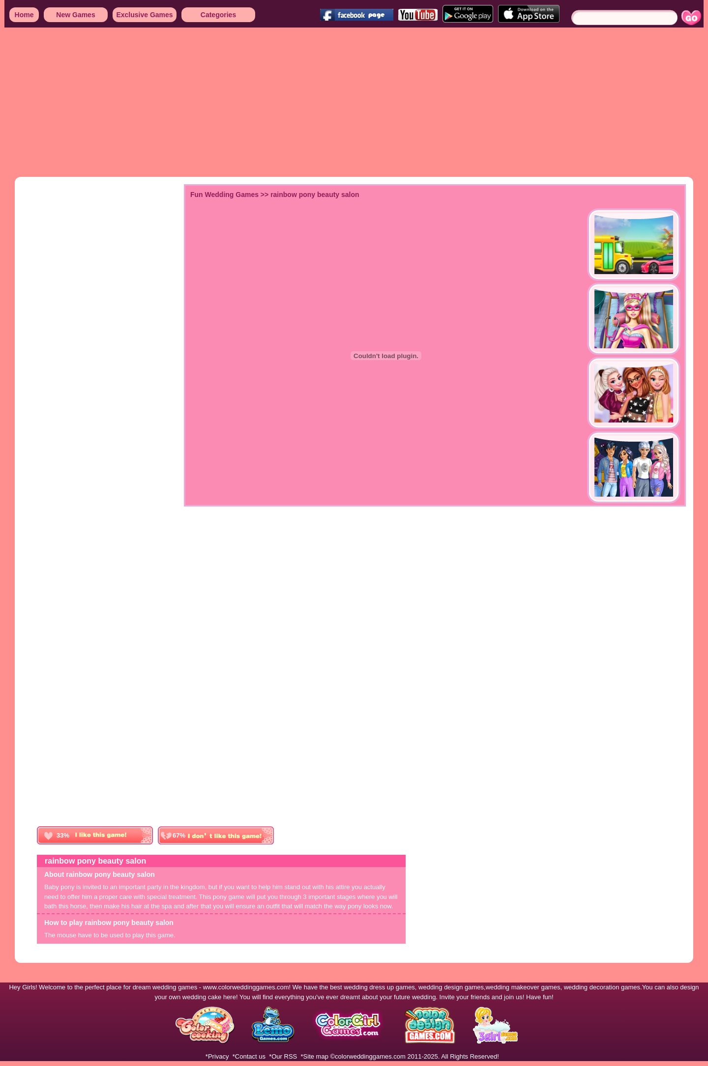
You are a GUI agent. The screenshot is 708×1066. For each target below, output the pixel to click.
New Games (75, 15)
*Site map (314, 1056)
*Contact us (249, 1056)
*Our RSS (283, 1056)
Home (24, 15)
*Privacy (217, 1056)
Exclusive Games (144, 15)
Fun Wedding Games (224, 194)
